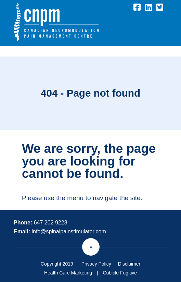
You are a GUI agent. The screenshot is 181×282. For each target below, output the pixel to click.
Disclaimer (129, 264)
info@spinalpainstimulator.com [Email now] (68, 231)
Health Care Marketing (68, 272)
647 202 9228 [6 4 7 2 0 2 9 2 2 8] (50, 222)
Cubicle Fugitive (120, 272)
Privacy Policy (96, 264)
